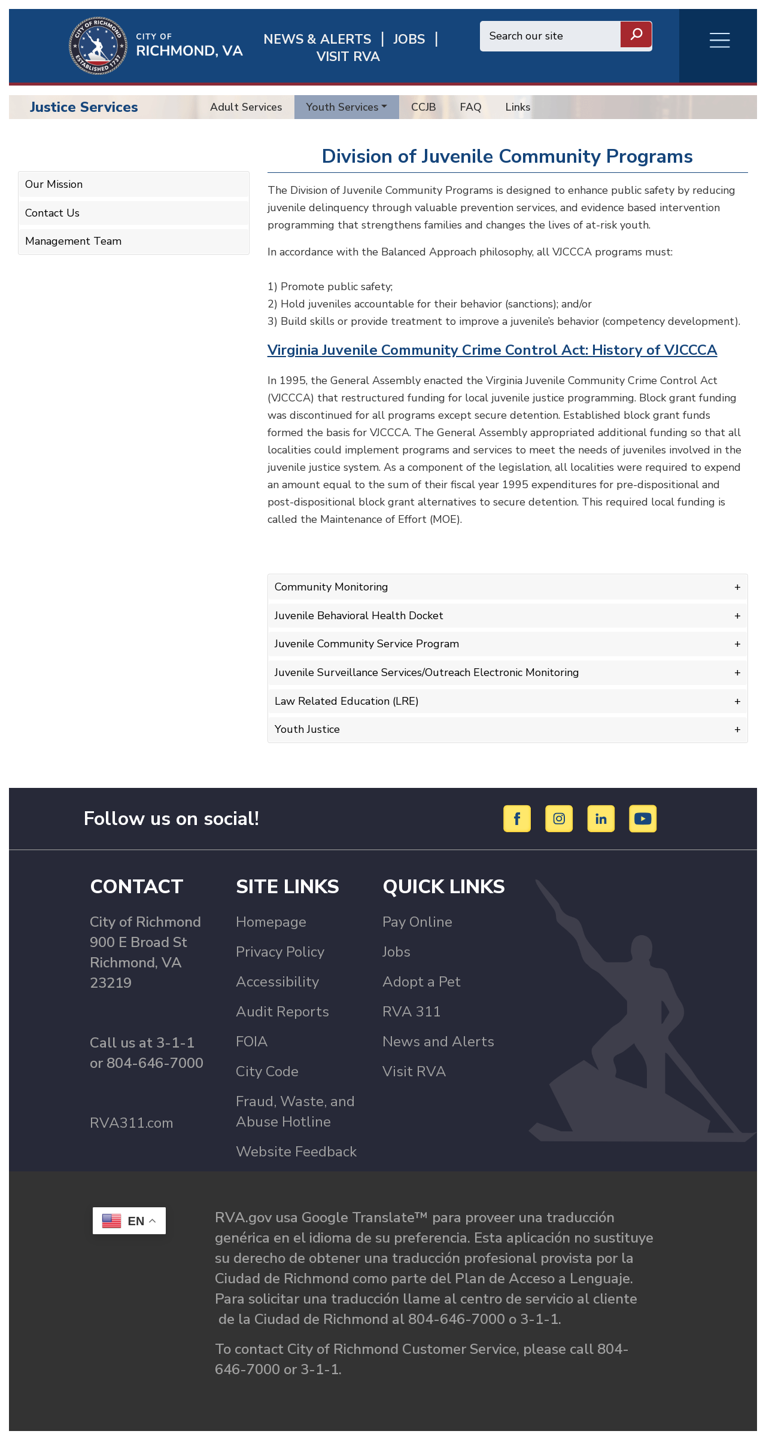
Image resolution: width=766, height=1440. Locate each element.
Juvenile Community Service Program (367, 644)
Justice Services (84, 107)
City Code (267, 1071)
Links (518, 107)
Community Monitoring (331, 587)
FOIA (252, 1041)
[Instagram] (561, 818)
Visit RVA (414, 1071)
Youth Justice (307, 729)
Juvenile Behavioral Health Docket (359, 615)
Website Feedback (296, 1151)
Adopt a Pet (421, 981)
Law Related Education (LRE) (347, 701)
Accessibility (277, 981)
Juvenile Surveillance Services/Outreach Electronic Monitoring (427, 672)
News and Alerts (438, 1041)
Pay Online (417, 921)
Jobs (396, 951)
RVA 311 (411, 1011)
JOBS (409, 39)
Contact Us (52, 213)
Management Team (73, 241)
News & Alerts (317, 39)
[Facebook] (519, 818)
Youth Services (342, 107)
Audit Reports (282, 1011)
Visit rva (348, 57)
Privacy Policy (280, 951)
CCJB (423, 107)
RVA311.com (132, 1122)
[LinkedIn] (602, 818)
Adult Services (246, 107)
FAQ (471, 107)
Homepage (271, 921)
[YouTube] (643, 818)
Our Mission (54, 184)
